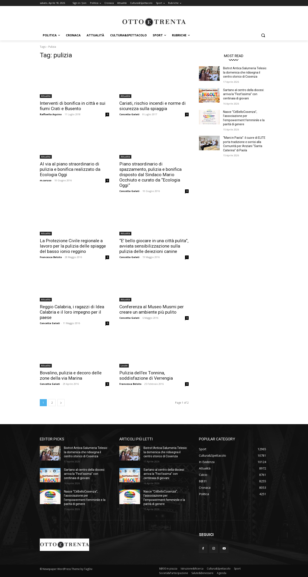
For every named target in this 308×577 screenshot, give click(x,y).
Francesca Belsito (51, 257)
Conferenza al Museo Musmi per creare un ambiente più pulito (151, 309)
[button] (263, 35)
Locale (124, 365)
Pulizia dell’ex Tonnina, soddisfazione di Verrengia (146, 375)
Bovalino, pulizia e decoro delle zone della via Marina (71, 375)
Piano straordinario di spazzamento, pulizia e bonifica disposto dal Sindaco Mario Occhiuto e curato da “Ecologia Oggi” (150, 174)
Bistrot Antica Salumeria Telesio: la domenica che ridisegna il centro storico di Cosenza (245, 72)
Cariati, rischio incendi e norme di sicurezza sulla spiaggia (152, 106)
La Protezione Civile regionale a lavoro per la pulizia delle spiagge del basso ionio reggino (73, 246)
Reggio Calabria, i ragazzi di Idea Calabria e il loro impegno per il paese (72, 312)
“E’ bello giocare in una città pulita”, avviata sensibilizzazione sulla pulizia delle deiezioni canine (153, 246)
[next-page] (61, 402)
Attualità (45, 95)
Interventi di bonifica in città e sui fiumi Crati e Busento (72, 106)
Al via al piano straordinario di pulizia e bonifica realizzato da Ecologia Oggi (70, 169)
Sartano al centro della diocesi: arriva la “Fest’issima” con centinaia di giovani (243, 94)
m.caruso (45, 180)
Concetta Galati (129, 114)
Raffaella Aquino (51, 114)
